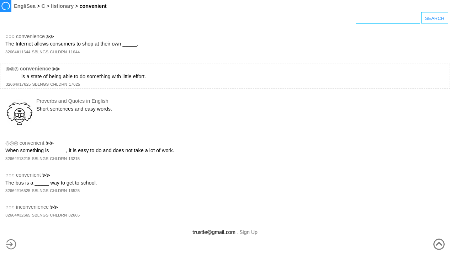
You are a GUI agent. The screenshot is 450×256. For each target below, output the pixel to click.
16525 (74, 190)
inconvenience (32, 207)
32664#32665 (17, 215)
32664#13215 (17, 158)
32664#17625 (18, 84)
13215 (74, 158)
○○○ (10, 36)
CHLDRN (58, 52)
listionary (62, 6)
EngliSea (25, 6)
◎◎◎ (12, 68)
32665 (74, 215)
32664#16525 (17, 190)
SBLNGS (40, 52)
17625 (74, 84)
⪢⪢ (50, 36)
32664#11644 (17, 52)
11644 (74, 52)
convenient (32, 143)
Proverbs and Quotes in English (72, 101)
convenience (30, 36)
